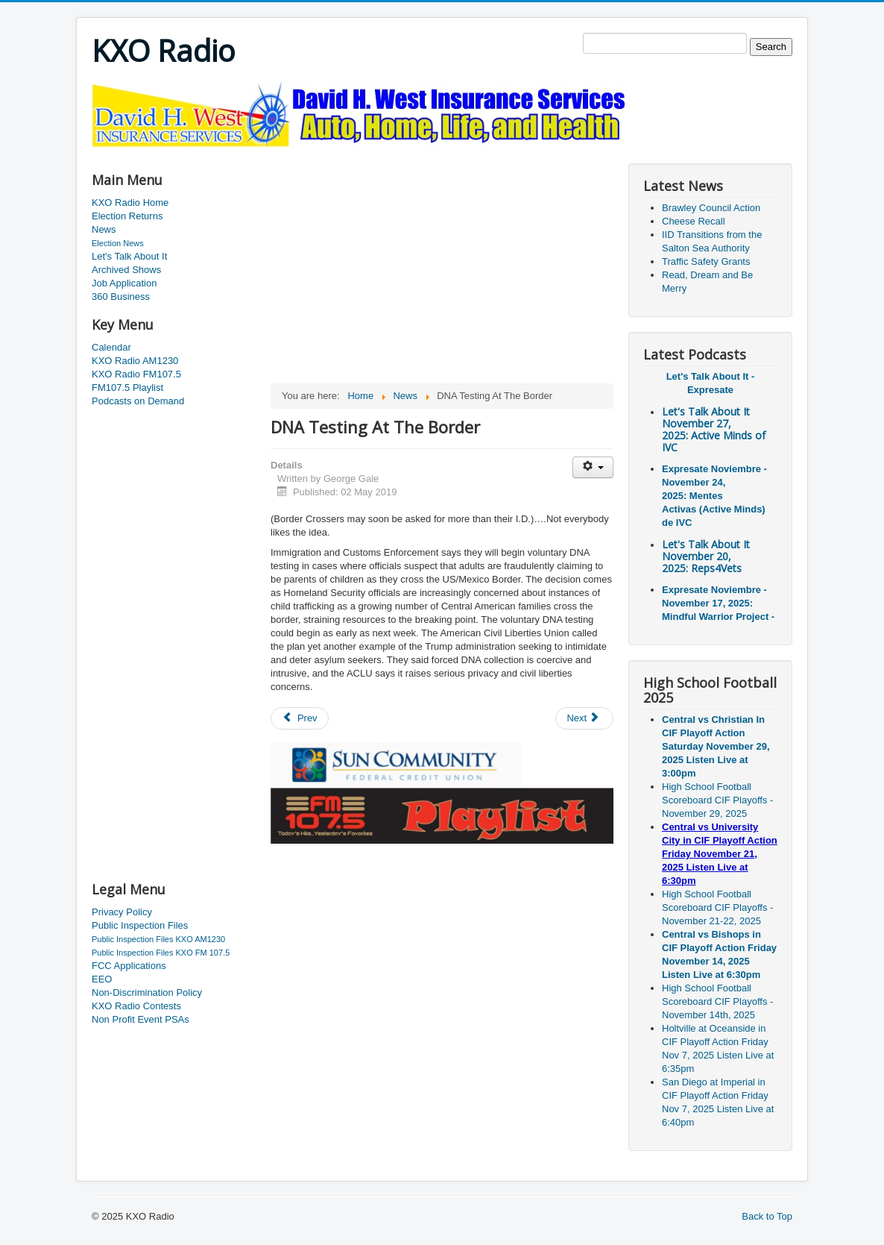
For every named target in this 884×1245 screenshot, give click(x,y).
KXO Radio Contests (136, 1006)
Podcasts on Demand (138, 401)
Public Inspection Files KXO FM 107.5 (161, 952)
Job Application (124, 283)
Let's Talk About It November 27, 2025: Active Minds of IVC (713, 429)
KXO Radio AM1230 (135, 360)
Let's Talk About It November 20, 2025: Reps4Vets (706, 556)
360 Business (121, 296)
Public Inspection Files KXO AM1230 (158, 939)
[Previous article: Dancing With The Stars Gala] (300, 718)
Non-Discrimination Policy (147, 992)
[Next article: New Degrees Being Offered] (584, 718)
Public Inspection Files (140, 925)
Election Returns (127, 216)
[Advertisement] (363, 154)
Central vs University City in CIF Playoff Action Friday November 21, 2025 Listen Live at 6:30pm (719, 853)
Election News (118, 243)
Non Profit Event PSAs (140, 1019)
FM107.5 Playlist (127, 387)
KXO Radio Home (130, 202)
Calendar (111, 347)
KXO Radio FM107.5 (136, 374)
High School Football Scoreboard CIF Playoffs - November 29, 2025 (717, 800)
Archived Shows (126, 269)
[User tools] (592, 467)
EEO (102, 979)
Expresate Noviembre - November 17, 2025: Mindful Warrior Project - (718, 603)
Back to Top (767, 1216)
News (104, 229)
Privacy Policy (122, 912)
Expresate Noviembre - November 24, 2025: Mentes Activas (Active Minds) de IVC (714, 495)
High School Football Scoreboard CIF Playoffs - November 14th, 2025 (717, 1001)
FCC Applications (129, 965)
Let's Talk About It (129, 256)
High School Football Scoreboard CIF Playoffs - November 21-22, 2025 (717, 907)
